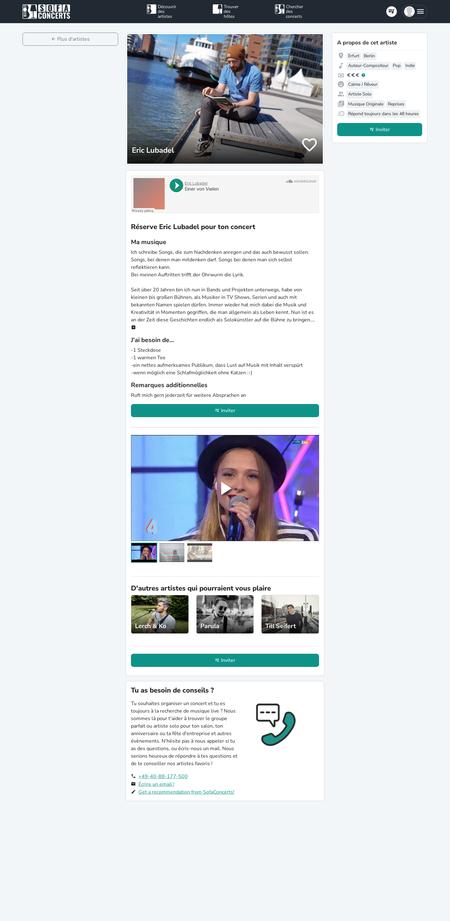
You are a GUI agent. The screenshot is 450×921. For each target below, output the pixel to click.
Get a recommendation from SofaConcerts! (186, 792)
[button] (414, 11)
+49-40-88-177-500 (163, 776)
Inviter (228, 410)
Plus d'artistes (73, 39)
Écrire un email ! (156, 784)
